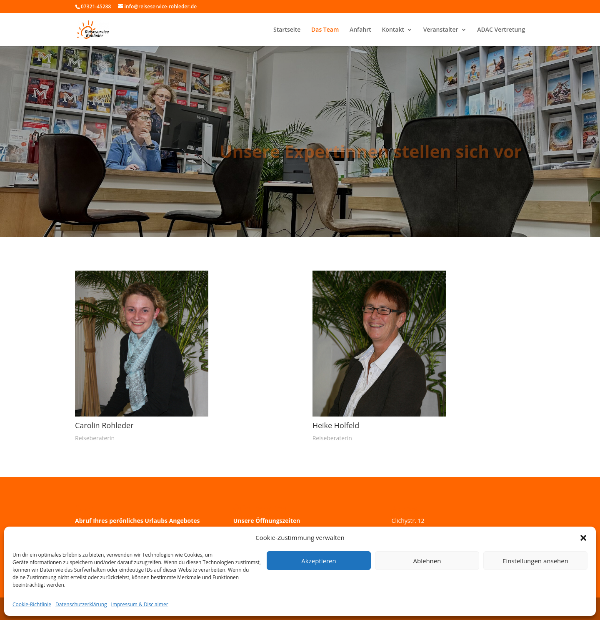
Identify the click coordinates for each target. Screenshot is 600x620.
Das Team (325, 30)
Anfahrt (360, 30)
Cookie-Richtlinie (31, 604)
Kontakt (393, 30)
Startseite (286, 30)
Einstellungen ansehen (535, 561)
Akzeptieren (318, 561)
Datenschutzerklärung (81, 604)
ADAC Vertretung (501, 30)
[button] (583, 538)
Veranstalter (440, 30)
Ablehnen (427, 561)
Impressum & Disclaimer (139, 604)
